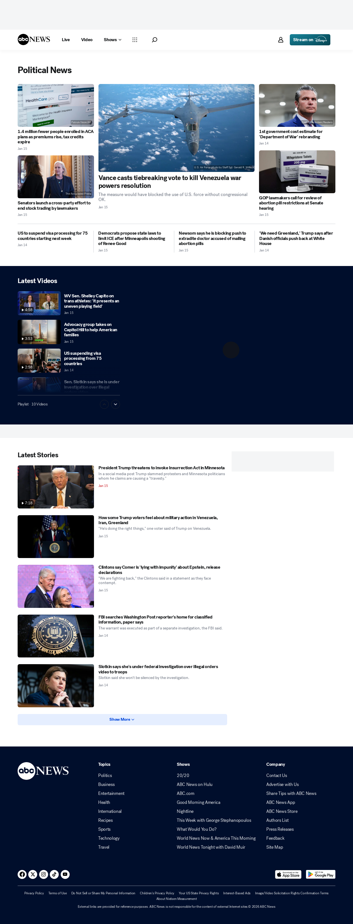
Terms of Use (57, 893)
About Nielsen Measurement (176, 898)
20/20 (183, 775)
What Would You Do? (196, 829)
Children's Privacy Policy (157, 893)
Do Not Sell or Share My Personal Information (103, 893)
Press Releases (280, 829)
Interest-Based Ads (237, 893)
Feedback (275, 838)
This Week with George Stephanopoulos (214, 820)
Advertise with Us (282, 784)
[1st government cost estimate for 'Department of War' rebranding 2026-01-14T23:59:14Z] (297, 105)
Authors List (277, 820)
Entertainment (111, 793)
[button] (154, 40)
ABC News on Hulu (195, 784)
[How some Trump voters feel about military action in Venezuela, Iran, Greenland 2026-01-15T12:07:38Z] (56, 536)
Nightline (185, 811)
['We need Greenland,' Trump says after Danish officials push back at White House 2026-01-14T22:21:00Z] (297, 238)
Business (106, 784)
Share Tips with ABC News (291, 793)
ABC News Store (282, 811)
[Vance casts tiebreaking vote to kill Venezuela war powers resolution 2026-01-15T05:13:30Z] (176, 128)
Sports (104, 829)
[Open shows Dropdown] (112, 40)
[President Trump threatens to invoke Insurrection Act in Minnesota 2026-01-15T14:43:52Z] (56, 486)
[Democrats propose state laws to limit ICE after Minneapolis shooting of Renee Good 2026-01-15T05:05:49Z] (134, 238)
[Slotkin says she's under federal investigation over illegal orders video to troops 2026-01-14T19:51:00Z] (56, 685)
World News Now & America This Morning (216, 838)
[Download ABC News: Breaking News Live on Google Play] (320, 874)
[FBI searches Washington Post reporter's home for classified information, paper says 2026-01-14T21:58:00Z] (56, 636)
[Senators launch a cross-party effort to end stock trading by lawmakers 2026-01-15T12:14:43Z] (56, 176)
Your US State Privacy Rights (199, 893)
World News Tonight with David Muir (211, 847)
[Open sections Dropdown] (134, 39)
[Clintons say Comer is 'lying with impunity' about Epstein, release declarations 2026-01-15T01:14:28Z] (56, 586)
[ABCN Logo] (34, 39)
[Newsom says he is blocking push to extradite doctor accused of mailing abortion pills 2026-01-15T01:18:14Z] (214, 238)
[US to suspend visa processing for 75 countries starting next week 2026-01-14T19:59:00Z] (53, 236)
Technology (109, 838)
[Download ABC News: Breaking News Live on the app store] (288, 874)
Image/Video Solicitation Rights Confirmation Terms (292, 893)
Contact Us (276, 775)
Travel (103, 847)
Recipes (105, 820)
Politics (105, 775)
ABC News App (280, 802)
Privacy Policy (34, 893)
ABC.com (185, 793)
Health (104, 802)
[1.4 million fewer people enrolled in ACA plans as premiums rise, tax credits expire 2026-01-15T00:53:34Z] (56, 105)
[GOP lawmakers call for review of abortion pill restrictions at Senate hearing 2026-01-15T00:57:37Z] (297, 171)
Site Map (274, 847)
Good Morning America (198, 802)
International (110, 811)
